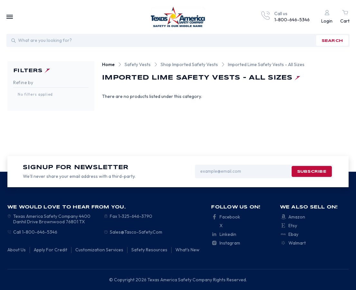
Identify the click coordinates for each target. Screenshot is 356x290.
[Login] (327, 16)
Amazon (296, 217)
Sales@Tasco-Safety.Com (136, 232)
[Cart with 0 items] (345, 16)
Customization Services (99, 250)
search (332, 41)
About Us (16, 250)
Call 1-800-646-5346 (35, 232)
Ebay (293, 234)
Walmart (297, 243)
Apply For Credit (50, 250)
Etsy (292, 225)
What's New (187, 250)
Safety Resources (149, 250)
